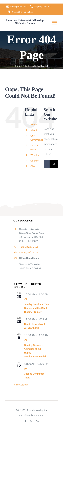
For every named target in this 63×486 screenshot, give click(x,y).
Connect (34, 160)
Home (33, 124)
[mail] (31, 421)
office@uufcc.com (28, 252)
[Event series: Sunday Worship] (26, 299)
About (33, 130)
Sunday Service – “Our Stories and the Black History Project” (36, 308)
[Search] (54, 164)
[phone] (37, 421)
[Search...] (47, 164)
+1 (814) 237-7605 (28, 246)
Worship (34, 154)
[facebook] (25, 421)
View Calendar (21, 384)
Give (32, 166)
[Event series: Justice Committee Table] (26, 368)
